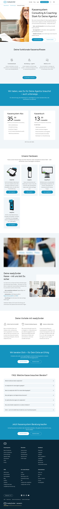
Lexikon (5, 480)
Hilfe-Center (6, 472)
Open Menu (54, 2)
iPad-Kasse (40, 460)
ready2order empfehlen (26, 482)
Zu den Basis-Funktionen (29, 77)
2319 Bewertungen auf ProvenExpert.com (15, 505)
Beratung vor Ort (24, 476)
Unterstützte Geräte (42, 464)
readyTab (40, 452)
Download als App (25, 478)
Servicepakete (7, 476)
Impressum (8, 499)
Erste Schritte (7, 474)
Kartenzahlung (7, 454)
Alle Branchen (24, 456)
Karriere (40, 474)
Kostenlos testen (44, 2)
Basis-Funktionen (7, 450)
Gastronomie (24, 450)
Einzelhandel (23, 452)
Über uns (40, 472)
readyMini (40, 458)
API (21, 480)
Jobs (39, 476)
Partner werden (41, 478)
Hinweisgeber (41, 482)
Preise (5, 462)
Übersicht (40, 450)
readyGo (40, 454)
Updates (5, 482)
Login (38, 2)
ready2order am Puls (25, 484)
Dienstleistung (24, 454)
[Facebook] (26, 495)
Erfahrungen (23, 458)
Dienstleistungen (13, 5)
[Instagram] (24, 495)
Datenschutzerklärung (16, 499)
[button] (29, 381)
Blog (5, 478)
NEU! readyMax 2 (41, 456)
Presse (39, 480)
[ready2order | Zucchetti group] (13, 503)
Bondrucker (40, 462)
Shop (34, 2)
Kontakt (30, 2)
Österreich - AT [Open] (9, 495)
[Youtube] (28, 495)
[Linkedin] (21, 495)
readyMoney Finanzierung (9, 486)
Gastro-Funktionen (8, 452)
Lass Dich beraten (37, 39)
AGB (4, 499)
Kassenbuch (6, 458)
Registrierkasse (6, 5)
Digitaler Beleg (7, 456)
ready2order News (8, 484)
